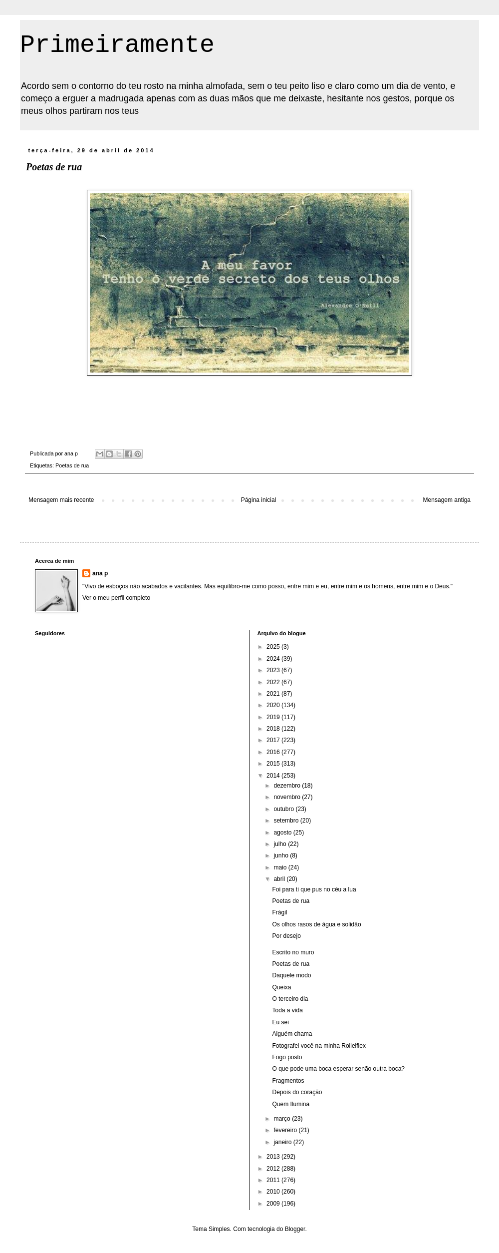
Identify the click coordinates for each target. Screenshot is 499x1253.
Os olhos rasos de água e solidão (316, 924)
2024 (273, 658)
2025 (273, 646)
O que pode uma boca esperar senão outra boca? (338, 1068)
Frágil (279, 912)
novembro (287, 797)
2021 (273, 693)
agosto (283, 832)
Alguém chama (292, 1033)
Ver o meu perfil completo (116, 597)
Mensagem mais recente (61, 499)
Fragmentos (288, 1080)
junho (281, 855)
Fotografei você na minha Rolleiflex (318, 1045)
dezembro (287, 785)
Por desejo (286, 935)
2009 (273, 1203)
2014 (273, 775)
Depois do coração (297, 1092)
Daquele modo (291, 975)
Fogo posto (287, 1057)
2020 (273, 705)
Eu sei (280, 1022)
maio (280, 867)
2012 (273, 1168)
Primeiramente (117, 45)
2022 (273, 682)
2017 (273, 740)
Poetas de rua (72, 465)
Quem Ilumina (290, 1104)
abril (279, 878)
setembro (286, 820)
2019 (273, 717)
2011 (273, 1180)
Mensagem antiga (447, 499)
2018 (273, 728)
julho (280, 843)
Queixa (281, 987)
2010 (273, 1191)
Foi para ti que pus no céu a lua (314, 889)
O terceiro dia (290, 998)
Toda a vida (287, 1010)
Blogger (295, 1229)
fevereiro (285, 1130)
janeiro (283, 1142)
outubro (284, 809)
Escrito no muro (293, 952)
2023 (273, 670)
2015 (273, 763)
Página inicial (258, 499)
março (282, 1118)
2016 (273, 752)
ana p (100, 573)
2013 (273, 1156)
